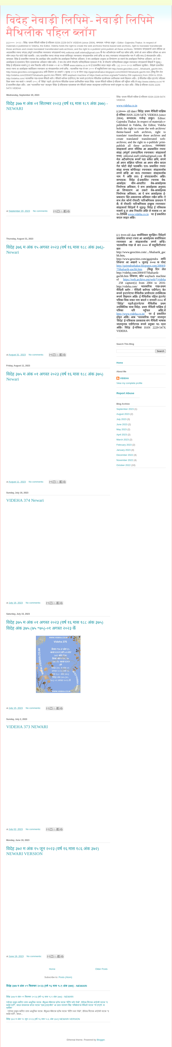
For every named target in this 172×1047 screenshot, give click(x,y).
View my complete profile (129, 383)
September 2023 (125, 409)
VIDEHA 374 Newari (25, 500)
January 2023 (123, 450)
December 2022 (124, 455)
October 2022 (123, 465)
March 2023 (122, 439)
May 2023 (121, 429)
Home (52, 969)
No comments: (41, 211)
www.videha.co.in (126, 105)
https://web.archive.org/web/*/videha (144, 279)
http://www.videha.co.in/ (130, 313)
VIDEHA (124, 378)
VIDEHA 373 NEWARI (27, 726)
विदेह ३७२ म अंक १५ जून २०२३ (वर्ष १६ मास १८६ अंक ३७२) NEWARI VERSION (43, 1019)
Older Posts (101, 969)
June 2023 (121, 424)
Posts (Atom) (65, 977)
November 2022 (124, 460)
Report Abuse (125, 393)
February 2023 (124, 444)
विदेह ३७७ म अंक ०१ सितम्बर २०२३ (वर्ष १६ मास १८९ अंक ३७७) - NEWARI (46, 985)
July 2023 (121, 419)
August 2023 (123, 414)
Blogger (101, 1039)
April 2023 (121, 434)
